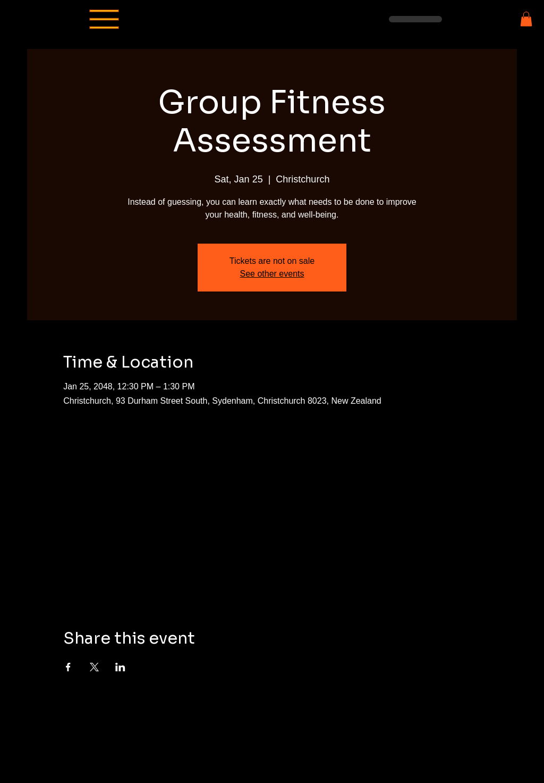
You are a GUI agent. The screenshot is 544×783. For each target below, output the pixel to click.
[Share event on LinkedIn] (120, 667)
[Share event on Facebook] (68, 667)
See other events (272, 273)
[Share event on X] (94, 667)
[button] (526, 19)
